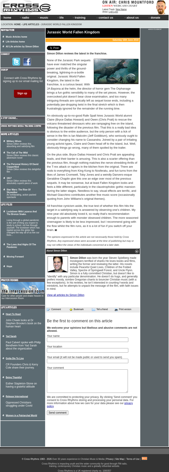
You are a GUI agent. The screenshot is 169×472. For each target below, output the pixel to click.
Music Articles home (16, 37)
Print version (122, 309)
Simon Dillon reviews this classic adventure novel (22, 155)
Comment (54, 309)
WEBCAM (120, 5)
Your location (54, 346)
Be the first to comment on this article (79, 321)
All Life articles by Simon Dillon (22, 46)
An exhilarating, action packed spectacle (21, 193)
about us (131, 17)
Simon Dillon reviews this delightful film (24, 168)
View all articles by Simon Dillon (65, 295)
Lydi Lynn (113, 12)
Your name (53, 336)
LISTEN (107, 5)
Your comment (55, 367)
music (42, 17)
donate (154, 17)
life (60, 17)
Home (17, 24)
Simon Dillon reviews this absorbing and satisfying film (21, 144)
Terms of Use (132, 459)
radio (24, 17)
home (6, 17)
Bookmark (76, 309)
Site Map (119, 459)
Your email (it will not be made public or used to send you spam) (84, 357)
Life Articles (31, 24)
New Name (121, 9)
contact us (105, 17)
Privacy (109, 459)
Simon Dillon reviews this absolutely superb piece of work (22, 180)
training (78, 17)
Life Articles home (15, 41)
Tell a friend (100, 309)
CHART (132, 5)
